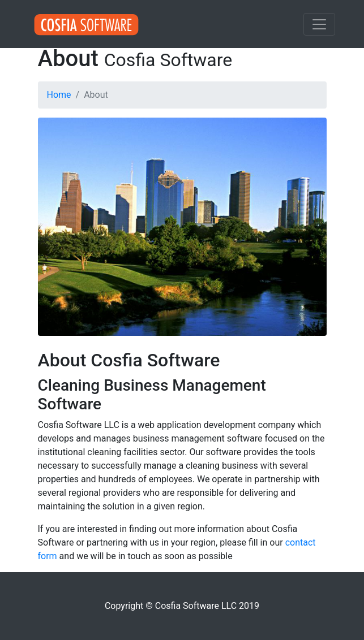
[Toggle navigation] (319, 24)
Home (59, 94)
